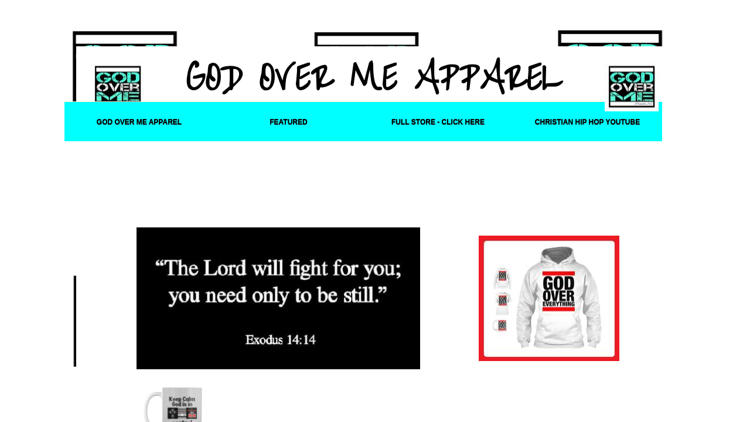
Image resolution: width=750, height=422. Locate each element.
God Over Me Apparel (139, 122)
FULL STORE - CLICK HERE (438, 122)
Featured (288, 122)
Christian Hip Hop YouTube (587, 122)
